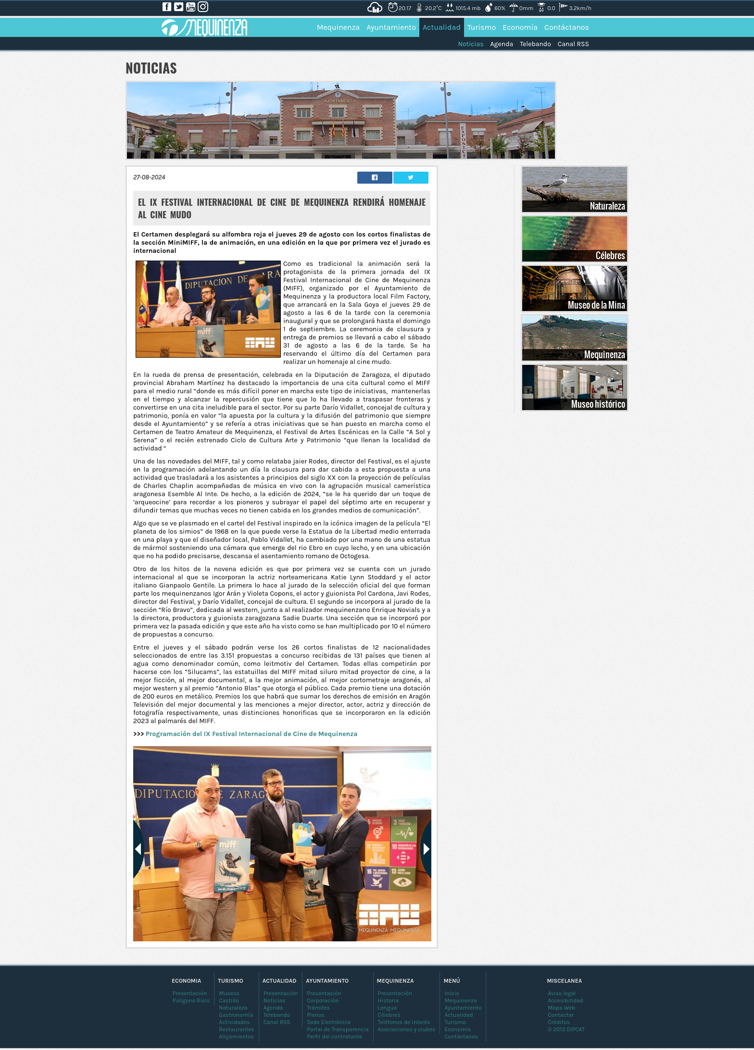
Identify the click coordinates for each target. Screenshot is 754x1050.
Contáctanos (566, 27)
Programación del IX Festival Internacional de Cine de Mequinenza (251, 734)
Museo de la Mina (596, 305)
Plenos (315, 1015)
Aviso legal (562, 993)
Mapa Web (561, 1007)
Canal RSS (573, 44)
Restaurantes (236, 1029)
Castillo (229, 1000)
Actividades (234, 1022)
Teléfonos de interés (404, 1022)
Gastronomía (236, 1015)
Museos (229, 993)
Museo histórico (598, 404)
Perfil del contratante (334, 1036)
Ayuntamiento (391, 27)
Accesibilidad (565, 1000)
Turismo (481, 27)
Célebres (610, 255)
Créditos (559, 1022)
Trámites (318, 1007)
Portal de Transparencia (337, 1029)
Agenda (502, 44)
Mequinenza (338, 27)
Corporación (323, 1000)
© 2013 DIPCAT (566, 1029)
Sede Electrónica (329, 1022)
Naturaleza (607, 206)
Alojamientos (236, 1036)
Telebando (535, 44)
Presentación (395, 993)
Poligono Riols (191, 1000)
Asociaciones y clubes (407, 1029)
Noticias (470, 44)
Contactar (561, 1015)
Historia (388, 1000)
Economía (520, 27)
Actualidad (442, 27)
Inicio (451, 993)
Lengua (387, 1007)
